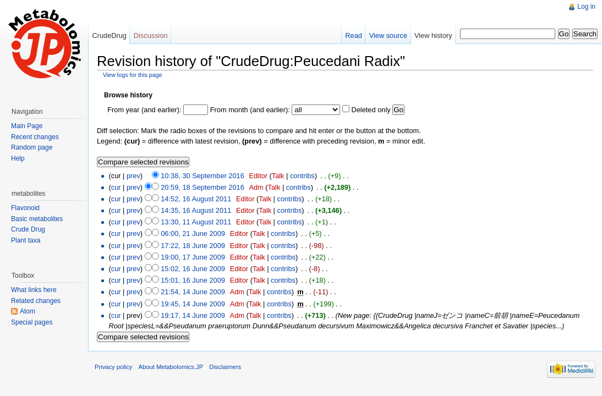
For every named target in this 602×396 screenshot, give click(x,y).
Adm (256, 187)
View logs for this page (132, 75)
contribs (302, 176)
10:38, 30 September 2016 (202, 176)
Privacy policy (113, 367)
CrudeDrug (109, 35)
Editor (258, 176)
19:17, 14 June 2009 (193, 315)
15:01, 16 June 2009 (193, 280)
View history (433, 35)
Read (353, 35)
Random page (31, 147)
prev (133, 176)
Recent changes (35, 137)
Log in (586, 6)
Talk (278, 176)
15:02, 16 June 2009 (193, 269)
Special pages (31, 322)
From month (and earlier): (250, 110)
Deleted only (370, 110)
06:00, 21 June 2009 (193, 233)
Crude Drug (28, 229)
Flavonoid (25, 208)
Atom (27, 311)
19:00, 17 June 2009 (193, 257)
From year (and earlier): (144, 110)
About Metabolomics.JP (171, 367)
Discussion (151, 35)
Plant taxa (25, 240)
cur (116, 187)
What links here (34, 290)
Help (18, 158)
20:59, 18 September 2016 (202, 187)
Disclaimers (225, 367)
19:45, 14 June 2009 (193, 304)
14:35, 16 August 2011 (196, 210)
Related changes (36, 301)
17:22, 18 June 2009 (193, 245)
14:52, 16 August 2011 (196, 199)
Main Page (26, 126)
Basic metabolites (37, 219)
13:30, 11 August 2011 (196, 222)
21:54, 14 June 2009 (193, 292)
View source (388, 35)
